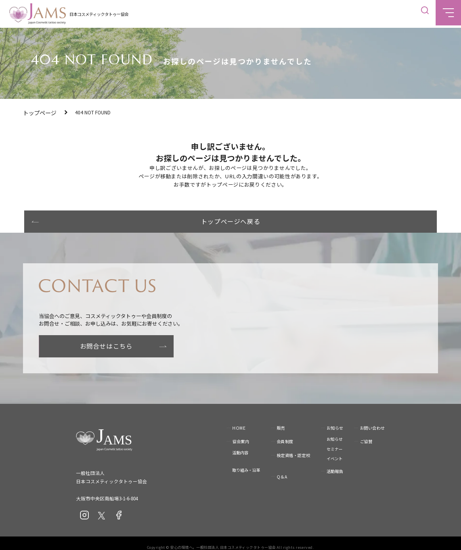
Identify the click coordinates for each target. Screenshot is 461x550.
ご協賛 (366, 433)
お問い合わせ (372, 420)
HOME (238, 420)
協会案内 (240, 433)
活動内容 (240, 445)
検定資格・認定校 (293, 447)
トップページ (37, 112)
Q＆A (282, 468)
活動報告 (335, 463)
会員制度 (285, 433)
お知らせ (335, 420)
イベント (334, 451)
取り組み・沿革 (246, 462)
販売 (281, 420)
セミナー (334, 441)
